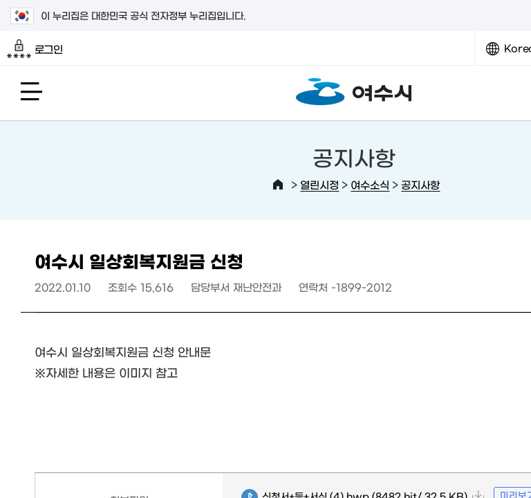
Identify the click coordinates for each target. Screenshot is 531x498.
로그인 (35, 49)
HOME (278, 184)
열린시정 (319, 184)
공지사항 (420, 184)
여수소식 (370, 184)
